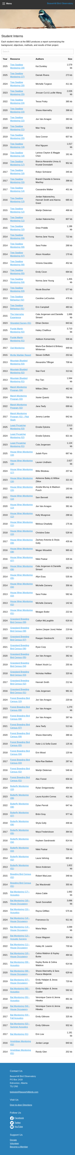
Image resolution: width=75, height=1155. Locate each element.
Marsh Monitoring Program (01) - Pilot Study (19, 416)
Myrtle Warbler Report (20, 355)
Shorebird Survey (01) (20, 323)
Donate (13, 1140)
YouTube (18, 1127)
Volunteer (14, 1143)
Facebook (19, 1118)
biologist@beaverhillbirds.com (24, 1092)
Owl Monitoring (17, 348)
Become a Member (19, 1147)
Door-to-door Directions (21, 1105)
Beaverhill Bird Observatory (60, 3)
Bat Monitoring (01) (19, 1034)
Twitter (17, 1123)
